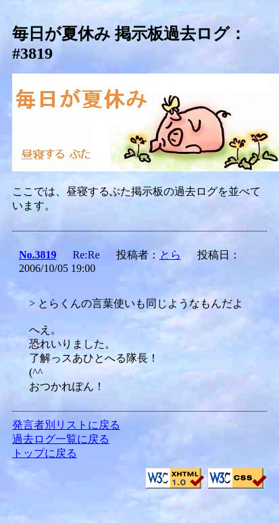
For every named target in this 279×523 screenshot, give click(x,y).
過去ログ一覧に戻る (60, 439)
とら (170, 254)
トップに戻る (44, 453)
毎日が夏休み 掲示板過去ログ (121, 34)
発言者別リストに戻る (66, 425)
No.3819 (38, 254)
